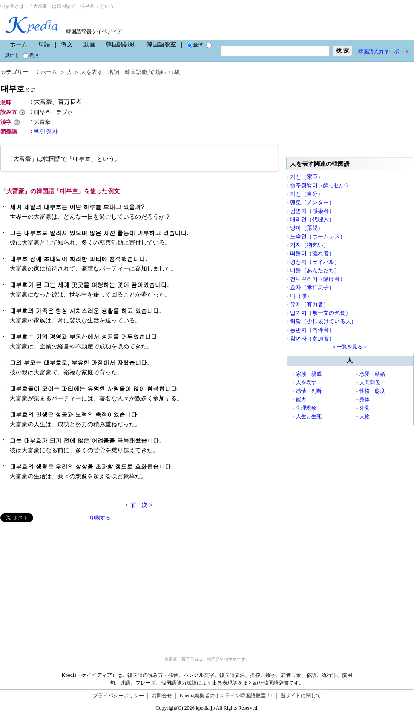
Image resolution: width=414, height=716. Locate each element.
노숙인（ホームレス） (317, 236)
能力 (301, 399)
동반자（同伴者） (312, 330)
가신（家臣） (306, 177)
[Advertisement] (64, 581)
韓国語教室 (161, 44)
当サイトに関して (300, 696)
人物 (364, 416)
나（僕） (301, 296)
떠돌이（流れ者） (312, 253)
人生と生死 (309, 416)
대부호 (18, 88)
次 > (147, 505)
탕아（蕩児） (306, 228)
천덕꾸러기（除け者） (317, 279)
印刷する (100, 518)
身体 (364, 399)
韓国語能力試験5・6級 (152, 72)
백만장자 (46, 131)
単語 (44, 44)
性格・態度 (372, 391)
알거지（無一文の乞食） (320, 313)
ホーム (19, 44)
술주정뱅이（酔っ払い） (320, 185)
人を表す (91, 72)
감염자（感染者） (312, 211)
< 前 (130, 505)
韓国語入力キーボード (383, 51)
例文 (67, 44)
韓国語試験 (121, 44)
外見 (364, 408)
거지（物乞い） (309, 245)
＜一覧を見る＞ (350, 347)
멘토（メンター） (312, 202)
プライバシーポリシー (118, 696)
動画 (89, 44)
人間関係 (369, 382)
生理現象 (306, 408)
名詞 (113, 72)
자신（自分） (306, 194)
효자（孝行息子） (312, 287)
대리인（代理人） (312, 219)
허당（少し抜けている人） (323, 321)
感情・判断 (309, 391)
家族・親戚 (309, 374)
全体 (195, 45)
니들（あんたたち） (315, 270)
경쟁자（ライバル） (315, 262)
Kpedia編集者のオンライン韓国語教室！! (226, 696)
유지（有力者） (309, 304)
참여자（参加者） (312, 338)
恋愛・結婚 (372, 374)
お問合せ (162, 696)
